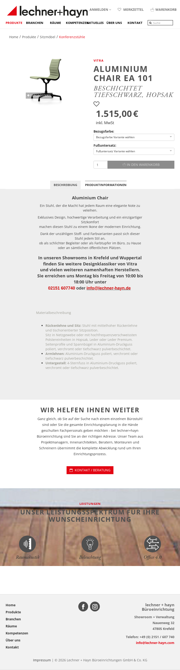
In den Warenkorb (141, 164)
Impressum (42, 660)
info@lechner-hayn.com (155, 642)
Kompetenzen (76, 23)
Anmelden (100, 9)
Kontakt (12, 647)
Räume (55, 23)
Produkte (14, 23)
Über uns (13, 640)
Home (10, 605)
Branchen (34, 23)
